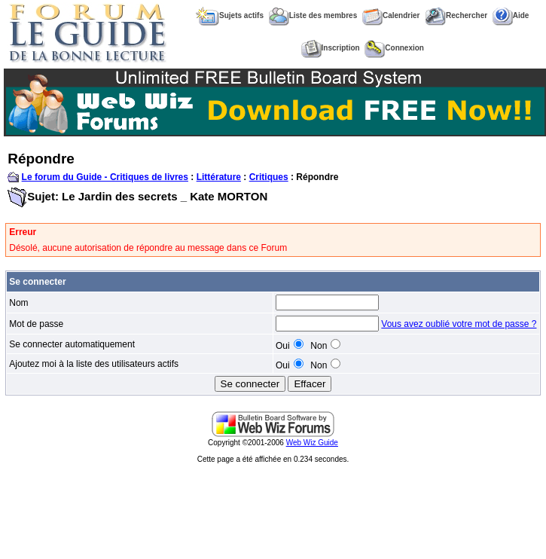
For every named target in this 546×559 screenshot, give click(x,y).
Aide (511, 15)
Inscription (330, 48)
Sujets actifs (230, 15)
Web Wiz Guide (312, 442)
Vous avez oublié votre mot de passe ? (458, 324)
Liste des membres (313, 15)
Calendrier (390, 15)
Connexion (394, 48)
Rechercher (456, 15)
